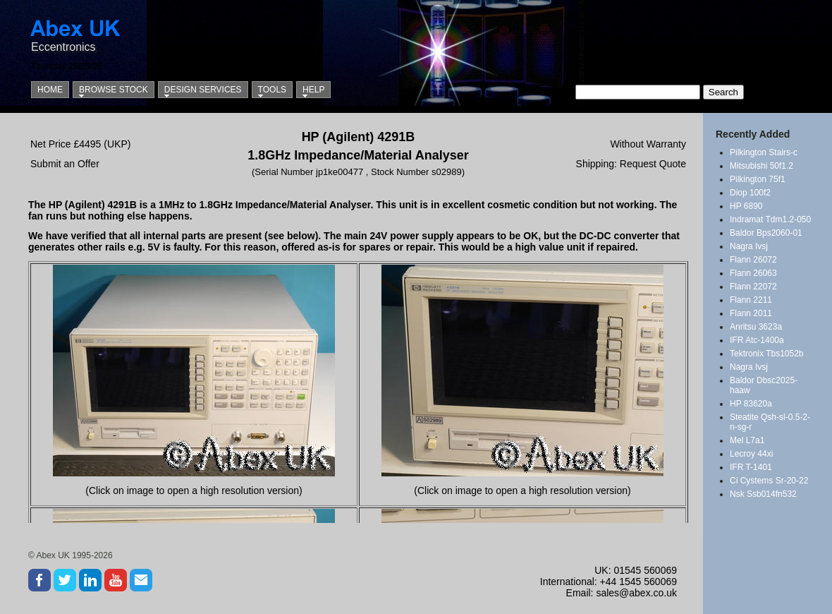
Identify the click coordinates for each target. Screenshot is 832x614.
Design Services (203, 90)
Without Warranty (648, 144)
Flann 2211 (751, 300)
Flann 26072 (753, 260)
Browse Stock (113, 90)
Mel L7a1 (747, 440)
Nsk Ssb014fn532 (763, 494)
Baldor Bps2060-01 (766, 233)
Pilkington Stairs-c (763, 152)
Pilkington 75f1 (757, 179)
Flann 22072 (753, 286)
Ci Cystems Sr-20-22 (769, 481)
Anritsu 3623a (756, 327)
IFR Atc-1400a (757, 340)
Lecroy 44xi (751, 454)
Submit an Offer (64, 163)
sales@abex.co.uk (636, 592)
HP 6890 (746, 206)
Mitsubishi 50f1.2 (761, 166)
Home (50, 90)
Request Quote (653, 163)
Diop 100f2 (750, 193)
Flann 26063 (753, 273)
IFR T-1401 (751, 467)
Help (313, 90)
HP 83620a (751, 404)
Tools (272, 90)
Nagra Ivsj (749, 246)
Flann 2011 (751, 313)
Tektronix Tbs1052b (767, 354)
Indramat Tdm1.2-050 (770, 219)
